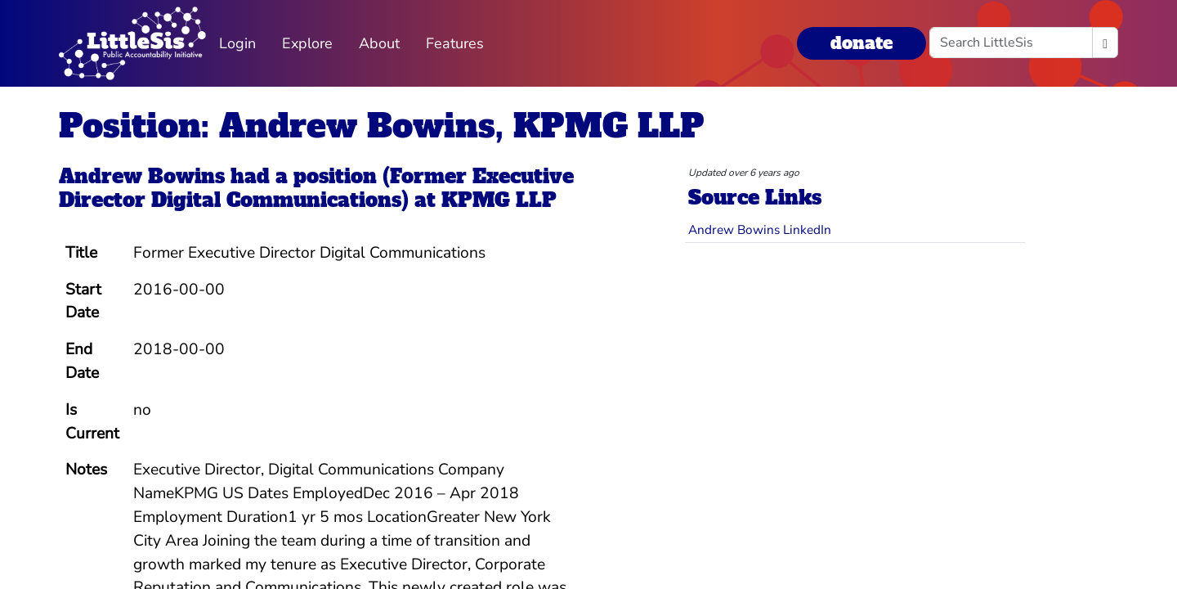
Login (237, 43)
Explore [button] (307, 43)
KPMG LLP (499, 200)
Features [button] (455, 43)
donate (861, 43)
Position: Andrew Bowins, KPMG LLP (382, 126)
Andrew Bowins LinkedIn (759, 229)
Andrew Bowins (142, 176)
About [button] (379, 43)
